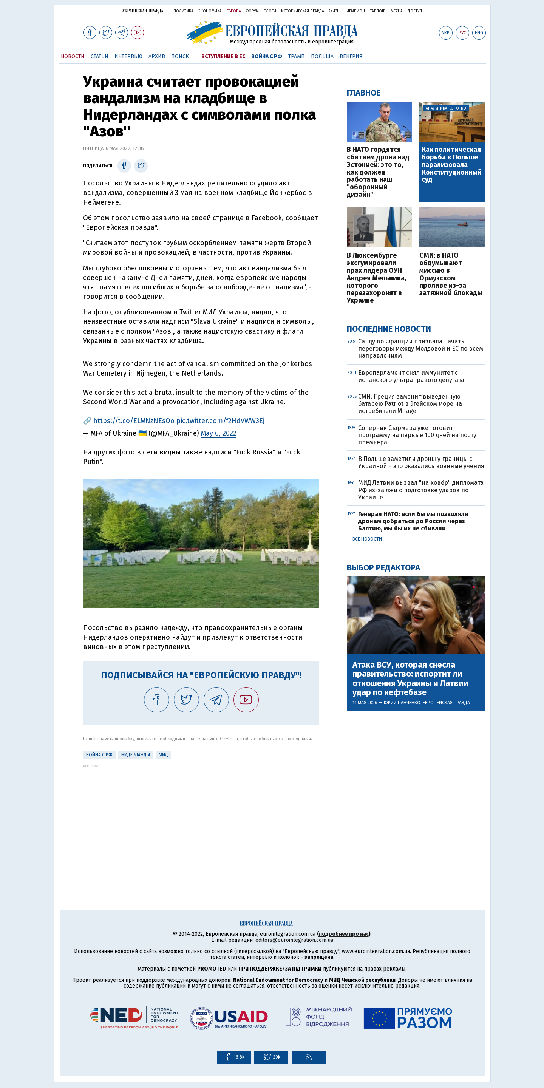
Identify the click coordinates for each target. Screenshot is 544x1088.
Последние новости (389, 329)
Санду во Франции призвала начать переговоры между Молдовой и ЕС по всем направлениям (420, 348)
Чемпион (356, 11)
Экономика (210, 11)
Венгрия (351, 56)
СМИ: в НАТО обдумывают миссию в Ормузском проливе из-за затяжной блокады (450, 274)
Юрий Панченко (402, 702)
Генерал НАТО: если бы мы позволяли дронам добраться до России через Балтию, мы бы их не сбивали (413, 521)
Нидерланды (135, 754)
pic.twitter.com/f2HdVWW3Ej (220, 421)
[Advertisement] (201, 821)
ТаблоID (378, 11)
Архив (156, 56)
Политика (183, 11)
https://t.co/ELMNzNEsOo (134, 421)
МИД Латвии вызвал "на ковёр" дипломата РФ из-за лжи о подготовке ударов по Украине (421, 490)
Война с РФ (266, 56)
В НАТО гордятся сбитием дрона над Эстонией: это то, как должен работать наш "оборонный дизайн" (378, 172)
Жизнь (335, 11)
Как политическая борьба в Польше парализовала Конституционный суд (452, 165)
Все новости (367, 539)
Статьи (99, 56)
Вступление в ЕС (223, 56)
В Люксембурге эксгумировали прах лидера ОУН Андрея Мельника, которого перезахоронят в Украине (376, 278)
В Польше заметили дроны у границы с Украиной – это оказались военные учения (421, 462)
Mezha (397, 11)
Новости (73, 56)
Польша (322, 56)
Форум (252, 11)
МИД (163, 754)
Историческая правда (302, 11)
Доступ (415, 11)
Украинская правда (143, 11)
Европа (234, 11)
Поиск (180, 56)
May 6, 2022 (218, 433)
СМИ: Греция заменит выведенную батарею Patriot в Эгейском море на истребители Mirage (410, 403)
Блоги (270, 11)
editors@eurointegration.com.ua (294, 940)
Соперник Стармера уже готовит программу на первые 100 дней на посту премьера (417, 435)
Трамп (296, 56)
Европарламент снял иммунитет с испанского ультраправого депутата (411, 376)
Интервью (128, 56)
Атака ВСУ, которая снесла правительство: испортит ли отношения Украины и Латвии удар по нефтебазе (410, 678)
